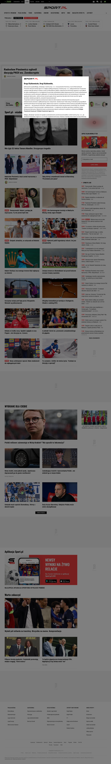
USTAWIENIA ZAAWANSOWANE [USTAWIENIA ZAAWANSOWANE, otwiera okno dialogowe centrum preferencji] (35, 114)
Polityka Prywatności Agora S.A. (45, 91)
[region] (55, 97)
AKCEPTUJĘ (81, 114)
